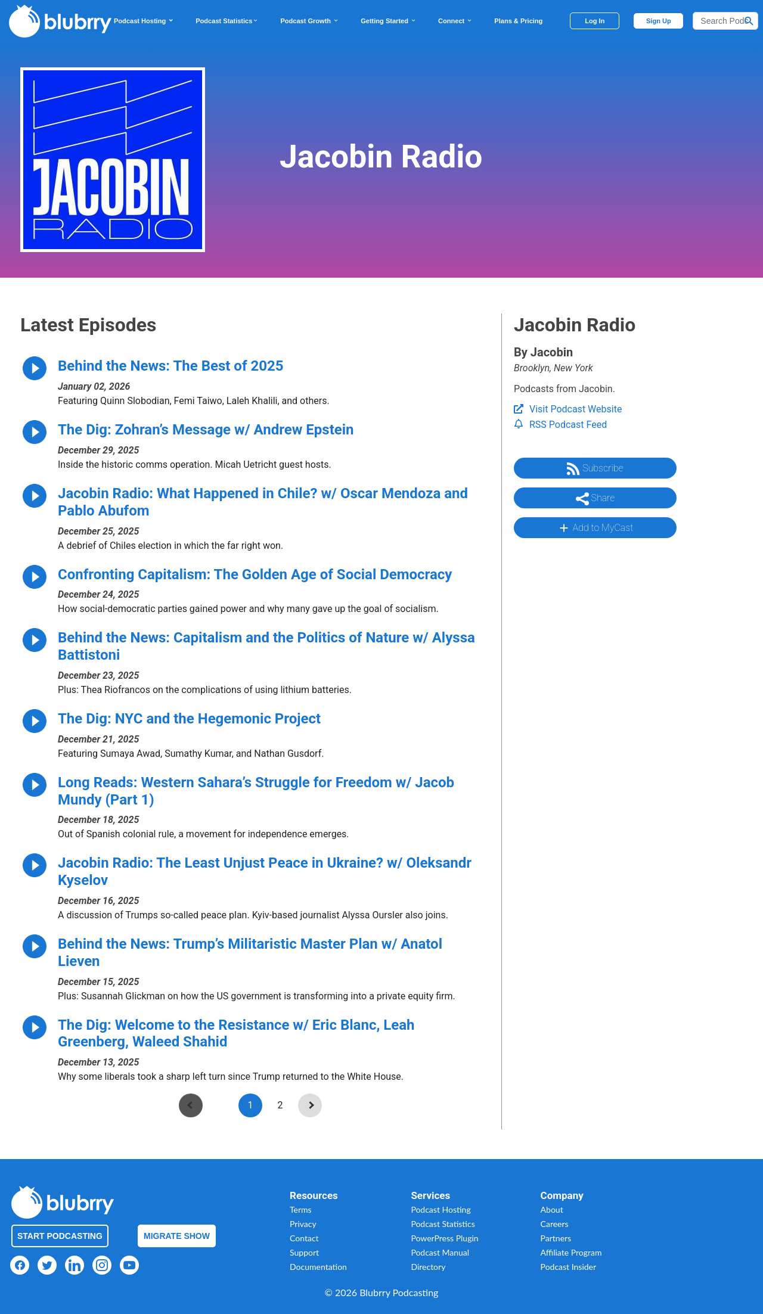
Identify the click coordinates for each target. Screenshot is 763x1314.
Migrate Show (177, 1236)
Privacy (303, 1224)
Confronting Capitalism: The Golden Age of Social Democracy (255, 574)
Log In (594, 20)
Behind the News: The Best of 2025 (171, 366)
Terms (301, 1209)
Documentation (318, 1267)
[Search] (725, 21)
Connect (455, 20)
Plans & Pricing (518, 20)
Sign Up (658, 20)
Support (304, 1252)
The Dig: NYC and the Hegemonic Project (189, 718)
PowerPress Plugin (444, 1238)
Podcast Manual (440, 1252)
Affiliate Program (571, 1252)
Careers (555, 1224)
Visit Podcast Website (568, 409)
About (552, 1209)
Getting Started (389, 20)
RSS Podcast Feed (560, 424)
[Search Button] (749, 21)
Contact (304, 1238)
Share (595, 498)
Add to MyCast (595, 528)
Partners (556, 1238)
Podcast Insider (569, 1267)
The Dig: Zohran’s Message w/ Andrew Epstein (206, 429)
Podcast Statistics (227, 20)
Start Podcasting (60, 1236)
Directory (428, 1267)
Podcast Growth (309, 20)
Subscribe (595, 469)
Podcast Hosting (144, 20)
